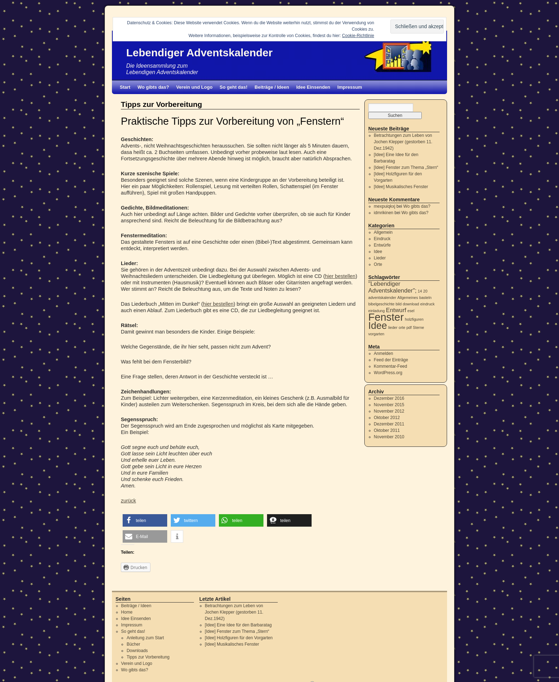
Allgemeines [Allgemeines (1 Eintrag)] (408, 297)
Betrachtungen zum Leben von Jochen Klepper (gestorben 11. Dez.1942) (403, 142)
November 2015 (389, 404)
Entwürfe (382, 245)
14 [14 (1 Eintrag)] (420, 291)
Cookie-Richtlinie (358, 35)
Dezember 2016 (389, 398)
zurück (128, 500)
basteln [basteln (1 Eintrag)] (425, 297)
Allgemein (383, 232)
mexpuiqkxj (384, 206)
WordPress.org (388, 372)
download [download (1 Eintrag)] (411, 304)
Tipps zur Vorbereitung (148, 657)
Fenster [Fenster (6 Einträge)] (386, 317)
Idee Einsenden (313, 87)
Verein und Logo (194, 87)
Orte (378, 264)
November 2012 (389, 411)
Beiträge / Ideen (272, 87)
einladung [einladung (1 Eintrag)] (376, 311)
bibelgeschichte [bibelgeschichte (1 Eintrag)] (381, 304)
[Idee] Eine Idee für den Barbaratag (238, 624)
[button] (145, 520)
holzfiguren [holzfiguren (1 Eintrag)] (414, 319)
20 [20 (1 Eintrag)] (425, 291)
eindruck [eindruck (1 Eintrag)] (427, 304)
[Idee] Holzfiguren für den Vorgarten (239, 637)
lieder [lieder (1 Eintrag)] (393, 327)
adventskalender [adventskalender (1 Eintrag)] (382, 297)
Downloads (137, 650)
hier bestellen (340, 276)
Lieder (380, 257)
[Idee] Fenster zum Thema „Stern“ (406, 167)
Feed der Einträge (391, 359)
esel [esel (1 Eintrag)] (411, 311)
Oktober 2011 (387, 430)
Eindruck (382, 238)
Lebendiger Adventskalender (199, 52)
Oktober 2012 (387, 417)
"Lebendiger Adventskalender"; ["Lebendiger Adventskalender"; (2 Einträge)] (392, 287)
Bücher (133, 644)
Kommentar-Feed (390, 366)
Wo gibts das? (153, 87)
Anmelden (383, 353)
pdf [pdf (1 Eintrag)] (409, 327)
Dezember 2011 (389, 424)
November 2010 (389, 436)
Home (127, 612)
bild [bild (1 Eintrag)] (399, 304)
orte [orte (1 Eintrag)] (402, 327)
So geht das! (233, 87)
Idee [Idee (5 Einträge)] (377, 325)
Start (125, 87)
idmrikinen (384, 212)
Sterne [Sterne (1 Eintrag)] (418, 327)
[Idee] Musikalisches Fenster (401, 186)
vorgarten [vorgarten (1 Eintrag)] (376, 334)
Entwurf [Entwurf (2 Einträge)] (396, 310)
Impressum (349, 87)
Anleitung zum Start (145, 637)
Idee (378, 251)
